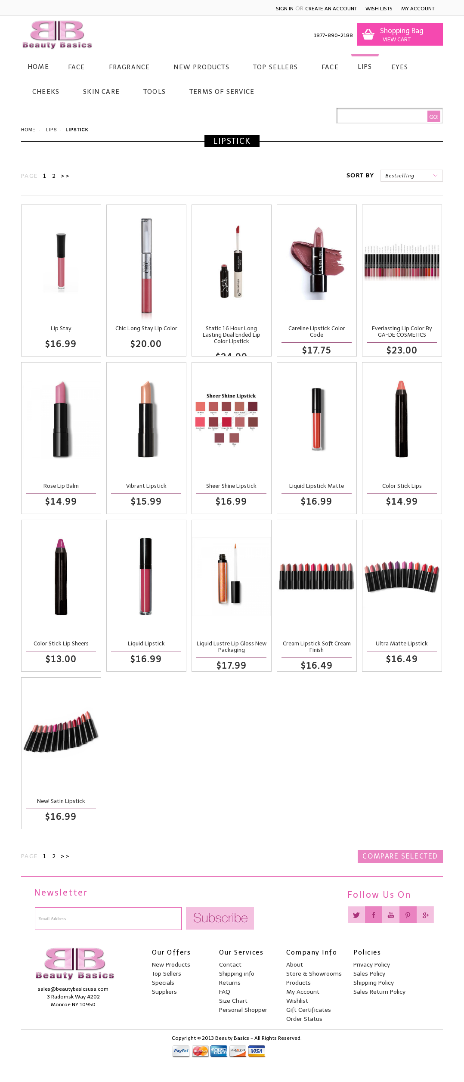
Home (28, 129)
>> (65, 176)
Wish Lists (379, 9)
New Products (201, 67)
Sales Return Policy (379, 991)
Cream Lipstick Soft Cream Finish (317, 646)
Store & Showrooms (314, 973)
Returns (230, 982)
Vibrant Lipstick (146, 486)
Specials (163, 982)
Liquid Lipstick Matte (316, 486)
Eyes (399, 67)
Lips (365, 67)
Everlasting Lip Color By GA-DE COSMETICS (402, 331)
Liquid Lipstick (146, 643)
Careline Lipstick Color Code (316, 331)
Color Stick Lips (402, 486)
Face (76, 67)
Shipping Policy (373, 982)
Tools (154, 92)
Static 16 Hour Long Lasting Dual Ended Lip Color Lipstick (231, 334)
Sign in (285, 9)
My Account (417, 9)
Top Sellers (275, 67)
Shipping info (236, 973)
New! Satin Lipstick (61, 801)
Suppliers (164, 991)
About (294, 964)
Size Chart (233, 1000)
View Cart (395, 39)
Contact (230, 964)
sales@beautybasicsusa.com (73, 989)
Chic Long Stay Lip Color (146, 328)
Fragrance (129, 67)
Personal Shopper (243, 1010)
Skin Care (101, 92)
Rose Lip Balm (61, 486)
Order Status (304, 1019)
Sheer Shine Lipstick (231, 486)
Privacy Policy (371, 964)
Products (298, 982)
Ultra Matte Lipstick (402, 643)
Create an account (331, 9)
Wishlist (297, 1000)
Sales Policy (369, 973)
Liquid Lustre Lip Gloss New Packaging (231, 646)
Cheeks (45, 92)
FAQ (224, 991)
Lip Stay (61, 328)
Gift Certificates (308, 1010)
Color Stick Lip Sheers (61, 643)
